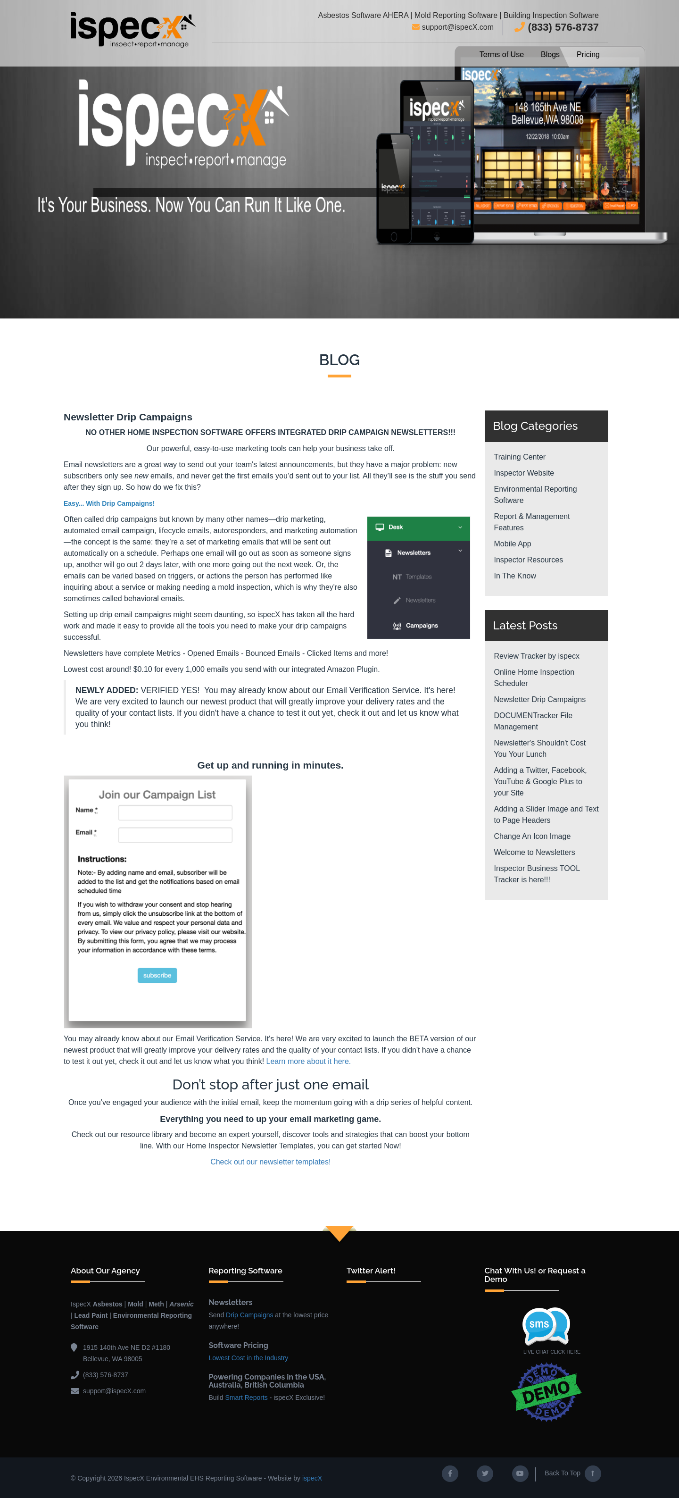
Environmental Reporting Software (535, 494)
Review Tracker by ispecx (537, 656)
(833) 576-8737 (556, 27)
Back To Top (573, 1473)
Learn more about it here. (308, 1060)
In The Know (515, 576)
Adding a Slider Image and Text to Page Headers (546, 814)
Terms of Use (502, 54)
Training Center (520, 457)
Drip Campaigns (249, 1314)
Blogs (550, 54)
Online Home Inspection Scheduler (534, 677)
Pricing (588, 54)
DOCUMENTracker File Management (533, 721)
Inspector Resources (528, 560)
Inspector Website (524, 473)
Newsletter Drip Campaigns (540, 699)
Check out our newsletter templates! (270, 1161)
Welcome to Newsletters (534, 852)
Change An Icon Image (532, 836)
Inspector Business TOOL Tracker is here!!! (537, 874)
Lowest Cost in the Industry (249, 1357)
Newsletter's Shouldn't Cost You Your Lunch (540, 748)
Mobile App (512, 544)
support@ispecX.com (453, 27)
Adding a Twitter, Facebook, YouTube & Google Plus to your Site (540, 781)
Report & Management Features (532, 522)
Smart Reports (246, 1396)
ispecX (312, 1477)
